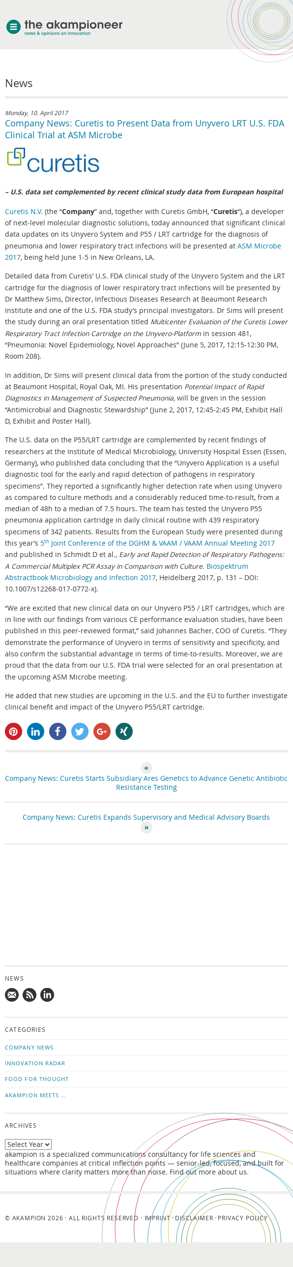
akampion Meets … (35, 1095)
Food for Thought (37, 1078)
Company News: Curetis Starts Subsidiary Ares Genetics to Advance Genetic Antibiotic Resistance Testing (146, 783)
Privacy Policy (243, 1218)
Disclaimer (194, 1218)
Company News (29, 1047)
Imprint (158, 1218)
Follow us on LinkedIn (47, 995)
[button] (13, 731)
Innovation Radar (35, 1063)
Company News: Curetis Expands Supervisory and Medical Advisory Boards (146, 817)
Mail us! (12, 995)
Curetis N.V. (24, 211)
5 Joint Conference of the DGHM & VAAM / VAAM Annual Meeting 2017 (157, 543)
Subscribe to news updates (30, 995)
